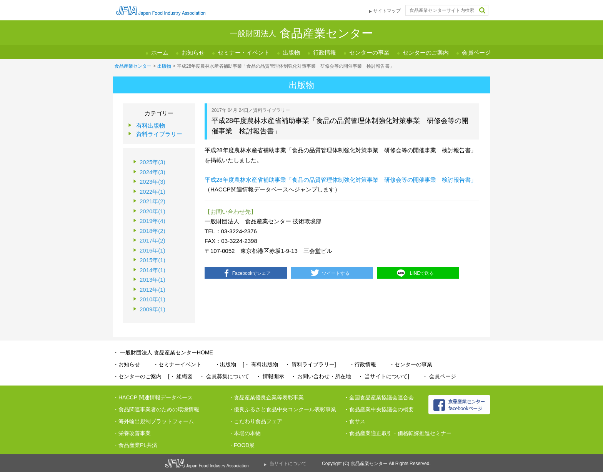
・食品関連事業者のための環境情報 (156, 409)
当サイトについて (288, 463)
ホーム (159, 52)
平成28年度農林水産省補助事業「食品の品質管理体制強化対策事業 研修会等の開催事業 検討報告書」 (340, 179)
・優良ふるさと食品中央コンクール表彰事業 (282, 409)
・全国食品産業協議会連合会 (379, 397)
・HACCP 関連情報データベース (153, 397)
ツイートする (336, 273)
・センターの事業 (410, 364)
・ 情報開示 (270, 376)
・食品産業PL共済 (135, 445)
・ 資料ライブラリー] (310, 364)
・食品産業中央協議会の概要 (379, 409)
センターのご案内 (426, 52)
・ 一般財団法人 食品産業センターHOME (163, 352)
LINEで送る (422, 273)
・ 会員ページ (439, 376)
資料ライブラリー (159, 134)
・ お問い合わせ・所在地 (321, 376)
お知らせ (193, 52)
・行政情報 (362, 364)
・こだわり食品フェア (255, 421)
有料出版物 (150, 125)
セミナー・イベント (244, 52)
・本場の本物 (244, 433)
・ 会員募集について (224, 376)
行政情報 (324, 52)
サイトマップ (387, 10)
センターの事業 (369, 52)
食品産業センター (133, 66)
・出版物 (225, 364)
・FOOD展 (241, 445)
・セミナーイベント (177, 364)
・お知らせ (126, 364)
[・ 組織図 (180, 376)
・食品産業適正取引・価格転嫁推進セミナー (397, 433)
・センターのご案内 (137, 376)
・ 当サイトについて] (383, 376)
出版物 (291, 52)
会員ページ (476, 52)
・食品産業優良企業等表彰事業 (266, 397)
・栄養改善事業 (132, 433)
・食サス (354, 421)
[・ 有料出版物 (260, 364)
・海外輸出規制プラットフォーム (153, 421)
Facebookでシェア (251, 273)
